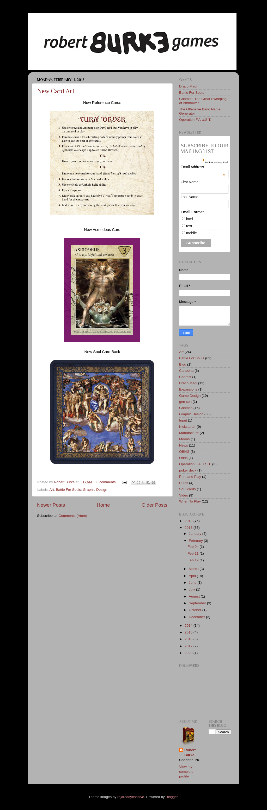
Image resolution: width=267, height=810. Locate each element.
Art (52, 490)
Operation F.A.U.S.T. (195, 120)
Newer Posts (51, 505)
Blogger (172, 797)
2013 (189, 528)
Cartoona (186, 371)
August (195, 596)
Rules (183, 483)
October (195, 610)
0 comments (106, 482)
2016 (189, 639)
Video (183, 495)
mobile (191, 233)
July (192, 589)
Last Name (189, 197)
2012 (189, 521)
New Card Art (56, 91)
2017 (189, 646)
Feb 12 (193, 560)
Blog (182, 364)
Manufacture (189, 433)
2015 (189, 632)
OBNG (184, 452)
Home (103, 505)
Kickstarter (187, 427)
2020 (189, 653)
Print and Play (190, 477)
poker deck (187, 470)
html (189, 219)
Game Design (190, 396)
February (196, 541)
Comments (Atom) (73, 516)
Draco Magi (188, 86)
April (193, 576)
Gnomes (185, 408)
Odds (183, 458)
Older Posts (154, 505)
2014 (189, 625)
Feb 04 (193, 547)
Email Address (203, 167)
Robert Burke (65, 482)
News (183, 445)
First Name (189, 182)
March (194, 569)
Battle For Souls (68, 490)
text (189, 226)
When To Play (190, 501)
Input (183, 420)
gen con (185, 402)
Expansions (188, 389)
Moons (184, 439)
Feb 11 (193, 553)
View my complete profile (186, 771)
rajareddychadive (130, 797)
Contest (185, 377)
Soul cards (187, 489)
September (198, 603)
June (193, 583)
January (195, 534)
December (197, 617)
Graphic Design (95, 490)
